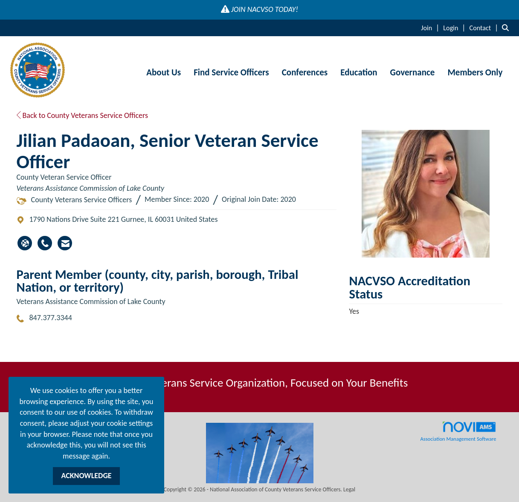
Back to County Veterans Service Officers (82, 115)
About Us (163, 72)
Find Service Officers (231, 72)
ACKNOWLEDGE (86, 475)
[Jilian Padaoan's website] (25, 243)
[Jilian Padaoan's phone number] (45, 243)
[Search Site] (507, 27)
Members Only (474, 72)
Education (358, 72)
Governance (412, 72)
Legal (349, 489)
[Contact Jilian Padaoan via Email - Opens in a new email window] (65, 243)
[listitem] (431, 27)
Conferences (305, 72)
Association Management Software (458, 431)
